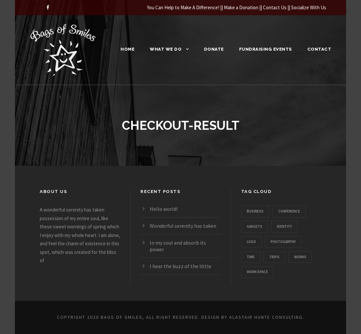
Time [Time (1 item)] (251, 257)
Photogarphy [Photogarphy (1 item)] (283, 241)
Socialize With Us (308, 7)
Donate (214, 49)
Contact (319, 49)
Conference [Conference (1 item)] (289, 211)
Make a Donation (241, 7)
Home (127, 49)
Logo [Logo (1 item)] (251, 241)
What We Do (165, 49)
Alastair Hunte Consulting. (266, 317)
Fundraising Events (265, 49)
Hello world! (164, 209)
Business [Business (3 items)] (255, 211)
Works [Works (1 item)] (300, 257)
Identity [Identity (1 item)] (284, 226)
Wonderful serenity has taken (183, 225)
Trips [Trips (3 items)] (274, 257)
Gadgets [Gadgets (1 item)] (254, 226)
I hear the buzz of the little (180, 266)
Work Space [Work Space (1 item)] (257, 271)
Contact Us (274, 7)
